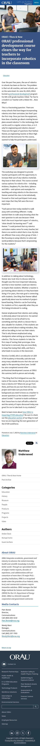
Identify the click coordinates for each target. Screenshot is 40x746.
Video (4, 521)
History (4, 496)
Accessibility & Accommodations (24, 741)
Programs (5, 513)
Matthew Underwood (27, 433)
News (4, 716)
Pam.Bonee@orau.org (10, 620)
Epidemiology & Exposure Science (27, 679)
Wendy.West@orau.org (11, 636)
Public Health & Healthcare (7, 676)
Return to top (6, 648)
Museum (5, 500)
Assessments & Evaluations (26, 691)
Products (5, 509)
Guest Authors (7, 542)
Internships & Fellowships (7, 697)
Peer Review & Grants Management (29, 685)
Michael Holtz (7, 538)
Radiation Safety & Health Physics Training (29, 673)
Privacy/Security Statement (14, 740)
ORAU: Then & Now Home (11, 475)
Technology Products (9, 688)
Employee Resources (9, 720)
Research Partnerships (10, 672)
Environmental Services (10, 702)
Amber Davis (6, 534)
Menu (36, 3)
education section (15, 418)
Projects (5, 517)
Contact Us (12, 664)
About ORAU (6, 712)
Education (5, 435)
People (4, 504)
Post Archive (6, 480)
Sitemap (5, 724)
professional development (19, 94)
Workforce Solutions (9, 692)
